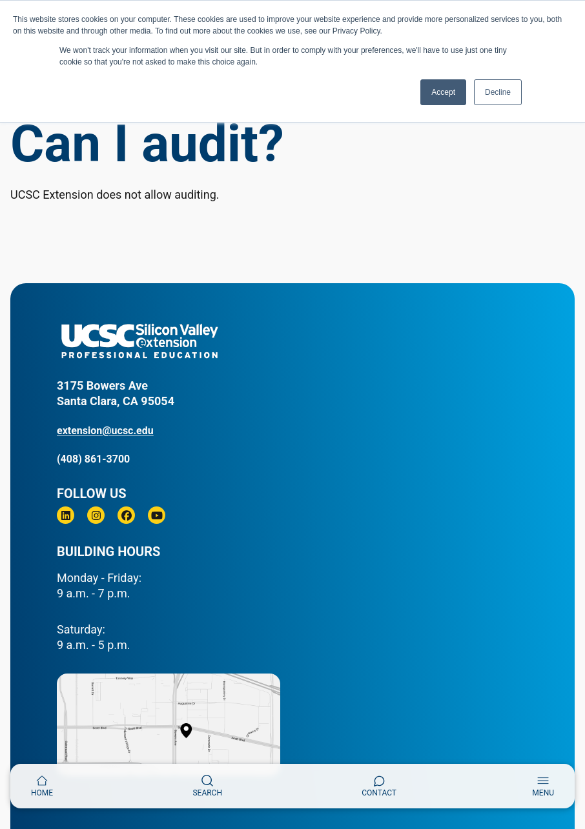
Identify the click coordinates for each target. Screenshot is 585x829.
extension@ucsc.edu (105, 430)
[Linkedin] (65, 515)
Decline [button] (498, 92)
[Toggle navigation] (543, 786)
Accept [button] (443, 92)
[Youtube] (156, 515)
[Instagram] (96, 515)
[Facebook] (126, 515)
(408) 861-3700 (93, 459)
